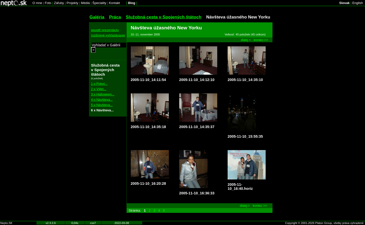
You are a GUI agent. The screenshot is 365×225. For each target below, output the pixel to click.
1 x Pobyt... (99, 84)
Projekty (72, 3)
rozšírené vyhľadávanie (108, 35)
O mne (37, 3)
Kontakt (114, 3)
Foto (48, 3)
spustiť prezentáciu (105, 30)
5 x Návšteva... (102, 105)
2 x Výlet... (98, 89)
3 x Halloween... (102, 94)
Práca (115, 16)
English (357, 3)
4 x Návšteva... (102, 99)
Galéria (96, 16)
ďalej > (246, 40)
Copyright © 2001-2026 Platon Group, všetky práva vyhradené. (324, 222)
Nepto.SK (6, 222)
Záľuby (59, 3)
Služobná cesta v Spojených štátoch (163, 16)
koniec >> (261, 40)
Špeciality (99, 3)
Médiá (85, 3)
